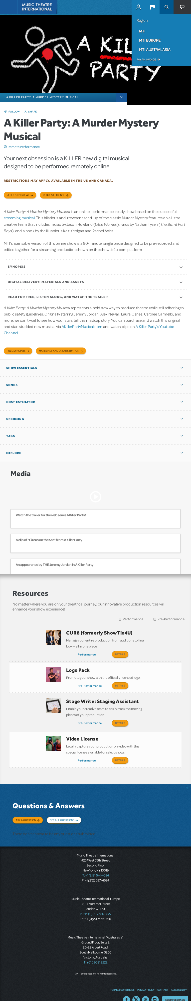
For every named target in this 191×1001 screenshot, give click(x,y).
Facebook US (126, 990)
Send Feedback (175, 989)
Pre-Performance (171, 619)
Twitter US (136, 990)
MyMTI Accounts (139, 7)
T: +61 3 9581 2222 (96, 952)
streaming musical (19, 218)
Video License (82, 733)
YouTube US (145, 990)
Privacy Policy (145, 979)
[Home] (28, 7)
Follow (14, 111)
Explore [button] (13, 453)
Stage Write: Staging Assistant (102, 698)
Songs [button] (12, 385)
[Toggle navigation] (9, 7)
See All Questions (62, 813)
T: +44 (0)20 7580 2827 (95, 904)
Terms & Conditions (122, 979)
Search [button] (167, 7)
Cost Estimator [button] (20, 402)
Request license (54, 195)
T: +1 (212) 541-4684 (95, 866)
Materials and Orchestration (59, 350)
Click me (5, 146)
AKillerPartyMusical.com (82, 326)
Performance (133, 619)
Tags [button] (10, 436)
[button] (153, 7)
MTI (142, 31)
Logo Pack (78, 668)
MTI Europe (150, 40)
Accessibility (179, 979)
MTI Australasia (155, 49)
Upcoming (15, 419)
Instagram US (155, 990)
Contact (162, 979)
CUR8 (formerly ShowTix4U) (99, 633)
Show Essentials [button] (21, 368)
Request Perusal (18, 195)
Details (120, 654)
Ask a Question (26, 813)
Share (32, 111)
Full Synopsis (16, 350)
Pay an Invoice (146, 59)
